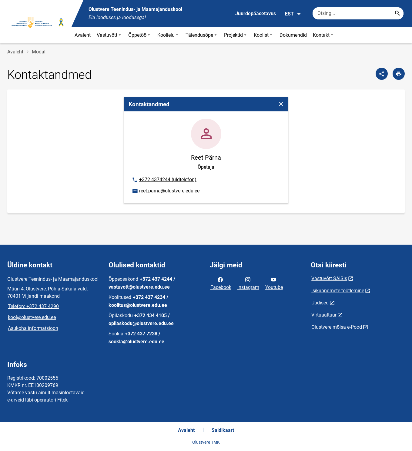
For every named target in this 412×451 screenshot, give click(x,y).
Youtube (274, 283)
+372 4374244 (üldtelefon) (164, 180)
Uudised (320, 303)
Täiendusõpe (202, 35)
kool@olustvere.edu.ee (32, 317)
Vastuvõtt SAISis (329, 278)
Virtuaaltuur (324, 315)
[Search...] (397, 13)
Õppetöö (139, 35)
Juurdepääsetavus (255, 13)
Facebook (220, 283)
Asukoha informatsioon (33, 328)
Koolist (263, 35)
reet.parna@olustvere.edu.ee (165, 191)
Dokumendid (293, 35)
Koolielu (168, 35)
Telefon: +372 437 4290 (33, 306)
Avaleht (83, 35)
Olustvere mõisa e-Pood (336, 327)
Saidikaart (223, 430)
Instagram (248, 283)
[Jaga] (382, 74)
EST (293, 14)
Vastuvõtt (109, 35)
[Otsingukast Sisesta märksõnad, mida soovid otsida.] (358, 13)
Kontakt (323, 35)
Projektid (236, 35)
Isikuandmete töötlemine (337, 290)
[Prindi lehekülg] (399, 74)
